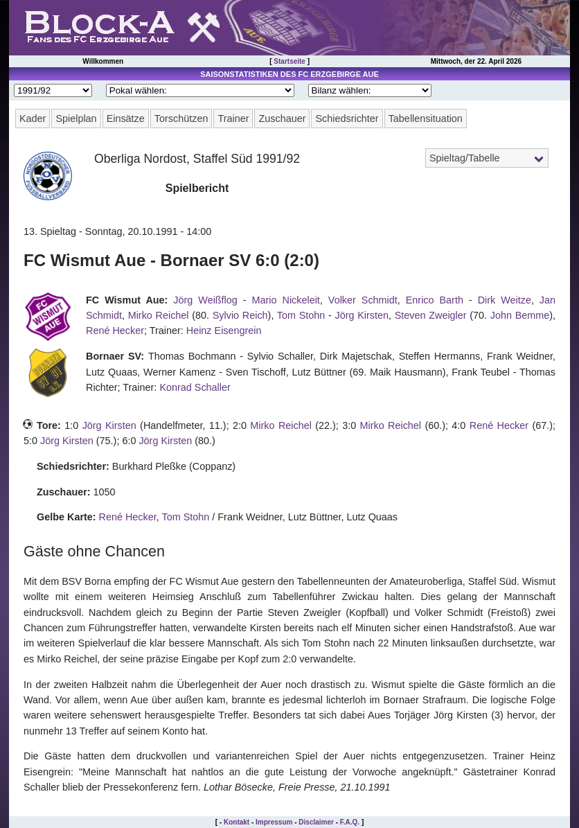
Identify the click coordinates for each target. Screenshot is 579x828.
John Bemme (519, 315)
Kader (32, 118)
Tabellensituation (426, 118)
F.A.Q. (349, 822)
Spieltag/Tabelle (464, 158)
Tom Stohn (301, 315)
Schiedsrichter (346, 118)
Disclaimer (316, 822)
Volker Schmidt (363, 300)
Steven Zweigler (431, 315)
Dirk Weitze (504, 300)
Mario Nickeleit (286, 300)
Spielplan (75, 118)
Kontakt (236, 822)
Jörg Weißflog (205, 300)
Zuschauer (281, 118)
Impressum (274, 822)
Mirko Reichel (158, 315)
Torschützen (181, 118)
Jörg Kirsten (362, 315)
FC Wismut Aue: (127, 300)
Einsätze (126, 118)
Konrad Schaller (194, 387)
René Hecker (115, 330)
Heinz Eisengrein (224, 330)
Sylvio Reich (240, 315)
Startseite (289, 61)
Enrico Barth (434, 300)
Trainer (233, 118)
